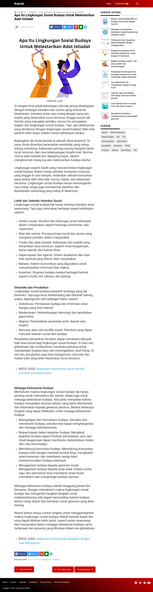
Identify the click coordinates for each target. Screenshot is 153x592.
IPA (118, 137)
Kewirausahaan (108, 141)
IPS (50, 560)
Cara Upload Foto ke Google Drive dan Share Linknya (123, 104)
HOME (108, 4)
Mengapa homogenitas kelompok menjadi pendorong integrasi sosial (124, 32)
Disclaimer (33, 582)
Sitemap (22, 582)
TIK (135, 150)
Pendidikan (56, 560)
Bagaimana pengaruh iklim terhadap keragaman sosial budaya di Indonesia (123, 53)
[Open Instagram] (144, 582)
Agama (105, 132)
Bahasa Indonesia (118, 132)
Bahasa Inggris (108, 137)
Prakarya (105, 150)
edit (43, 560)
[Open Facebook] (136, 582)
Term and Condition (62, 582)
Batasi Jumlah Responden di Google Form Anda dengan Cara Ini (124, 21)
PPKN (127, 146)
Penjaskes (118, 146)
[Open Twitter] (140, 582)
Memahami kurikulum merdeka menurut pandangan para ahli (124, 116)
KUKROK (27, 588)
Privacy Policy (45, 582)
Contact (13, 582)
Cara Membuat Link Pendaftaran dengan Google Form (123, 85)
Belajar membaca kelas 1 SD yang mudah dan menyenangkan (124, 64)
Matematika (121, 141)
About (5, 582)
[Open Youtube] (148, 582)
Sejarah (115, 150)
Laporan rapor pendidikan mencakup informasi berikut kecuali (123, 96)
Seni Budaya (126, 150)
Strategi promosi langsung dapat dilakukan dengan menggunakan (123, 43)
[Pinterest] (76, 27)
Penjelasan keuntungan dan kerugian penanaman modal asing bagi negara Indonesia (123, 74)
